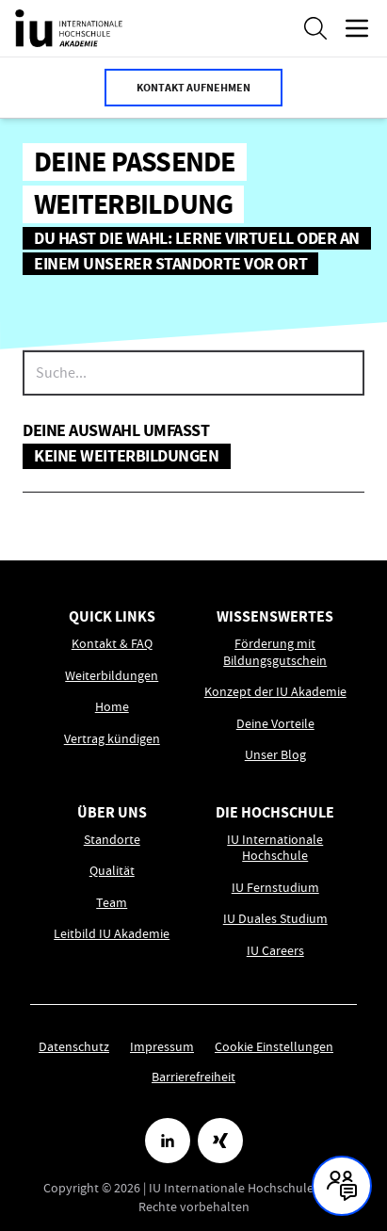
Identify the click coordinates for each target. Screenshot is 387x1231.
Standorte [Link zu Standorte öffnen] (112, 840)
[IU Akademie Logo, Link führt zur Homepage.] (68, 28)
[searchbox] (193, 373)
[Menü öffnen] (357, 28)
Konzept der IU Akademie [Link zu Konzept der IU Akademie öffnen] (275, 692)
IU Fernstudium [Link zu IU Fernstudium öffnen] (275, 888)
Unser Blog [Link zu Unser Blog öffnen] (275, 755)
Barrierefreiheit (193, 1076)
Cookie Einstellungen (274, 1046)
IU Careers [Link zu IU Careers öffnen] (275, 951)
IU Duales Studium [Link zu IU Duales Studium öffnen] (275, 919)
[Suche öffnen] (315, 28)
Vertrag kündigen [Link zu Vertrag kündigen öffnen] (112, 739)
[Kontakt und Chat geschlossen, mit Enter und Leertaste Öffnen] (342, 1186)
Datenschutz (74, 1046)
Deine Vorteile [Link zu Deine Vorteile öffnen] (275, 724)
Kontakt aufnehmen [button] (193, 87)
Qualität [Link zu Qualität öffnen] (112, 871)
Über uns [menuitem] (112, 812)
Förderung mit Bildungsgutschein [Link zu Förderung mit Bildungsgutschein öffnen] (275, 652)
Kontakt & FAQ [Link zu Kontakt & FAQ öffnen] (112, 644)
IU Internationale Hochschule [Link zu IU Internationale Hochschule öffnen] (275, 848)
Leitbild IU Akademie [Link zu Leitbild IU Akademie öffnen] (111, 934)
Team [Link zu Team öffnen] (111, 903)
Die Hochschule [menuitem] (275, 812)
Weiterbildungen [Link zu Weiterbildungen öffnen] (111, 676)
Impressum (162, 1046)
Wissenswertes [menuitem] (275, 616)
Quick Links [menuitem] (112, 616)
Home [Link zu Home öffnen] (112, 707)
